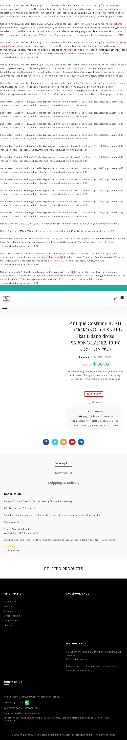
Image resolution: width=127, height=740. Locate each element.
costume (105, 421)
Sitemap (8, 625)
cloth (95, 421)
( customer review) (102, 356)
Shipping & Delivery (63, 483)
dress (115, 421)
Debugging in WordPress (86, 12)
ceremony (84, 421)
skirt (106, 425)
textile (115, 425)
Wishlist (8, 606)
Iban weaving (65, 501)
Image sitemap (12, 620)
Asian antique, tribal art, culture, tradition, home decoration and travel (57, 734)
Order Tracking (12, 615)
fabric (76, 425)
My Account (10, 601)
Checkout (9, 611)
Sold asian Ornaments (101, 416)
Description (63, 463)
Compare (97, 402)
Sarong (45, 501)
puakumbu (96, 425)
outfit (84, 425)
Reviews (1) (63, 473)
